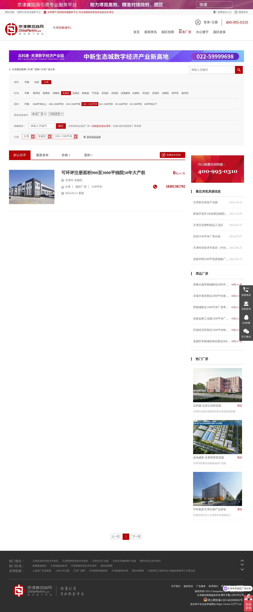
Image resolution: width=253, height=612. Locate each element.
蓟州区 (36, 93)
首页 (136, 32)
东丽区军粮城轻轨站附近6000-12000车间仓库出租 (217, 341)
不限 (26, 82)
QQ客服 (246, 322)
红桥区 (136, 93)
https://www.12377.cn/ (229, 604)
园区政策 (219, 32)
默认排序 (20, 155)
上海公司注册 (62, 570)
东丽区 (66, 93)
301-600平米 (121, 104)
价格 (65, 155)
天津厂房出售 (48, 69)
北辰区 (75, 93)
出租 (36, 82)
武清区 (114, 93)
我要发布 (243, 12)
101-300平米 (135, 104)
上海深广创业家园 (42, 570)
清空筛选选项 (94, 137)
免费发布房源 (173, 155)
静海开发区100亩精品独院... (217, 213)
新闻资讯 (150, 32)
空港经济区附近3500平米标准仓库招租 (217, 330)
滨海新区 (125, 93)
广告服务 (201, 586)
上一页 (115, 536)
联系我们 (213, 586)
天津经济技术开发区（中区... (217, 247)
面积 (87, 155)
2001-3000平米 (56, 104)
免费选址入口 (225, 12)
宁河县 (95, 93)
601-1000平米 (106, 104)
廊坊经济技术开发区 (150, 561)
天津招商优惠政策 (98, 570)
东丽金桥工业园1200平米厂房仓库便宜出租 (217, 318)
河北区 (145, 93)
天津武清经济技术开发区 (45, 561)
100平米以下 (150, 104)
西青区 (46, 93)
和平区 (175, 93)
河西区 (165, 93)
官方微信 (246, 336)
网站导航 (9, 12)
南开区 (185, 93)
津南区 (56, 93)
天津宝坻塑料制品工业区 (217, 225)
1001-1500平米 (89, 104)
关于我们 (176, 586)
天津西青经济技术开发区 (75, 561)
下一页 (136, 536)
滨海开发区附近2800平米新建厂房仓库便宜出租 (217, 296)
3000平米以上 (40, 104)
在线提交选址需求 (101, 126)
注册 (214, 22)
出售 (46, 82)
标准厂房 (185, 32)
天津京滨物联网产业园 (124, 561)
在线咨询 (246, 309)
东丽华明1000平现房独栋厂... (217, 259)
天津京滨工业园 (100, 561)
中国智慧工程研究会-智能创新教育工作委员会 (171, 570)
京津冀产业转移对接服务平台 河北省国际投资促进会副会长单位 (80, 12)
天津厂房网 (33, 69)
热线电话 (246, 295)
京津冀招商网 (19, 69)
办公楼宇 (202, 32)
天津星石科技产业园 (217, 202)
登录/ (207, 22)
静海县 (85, 93)
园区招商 (168, 32)
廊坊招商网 (106, 565)
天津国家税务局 (59, 565)
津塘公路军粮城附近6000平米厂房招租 (217, 284)
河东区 (155, 93)
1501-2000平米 (73, 104)
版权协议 (188, 586)
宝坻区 (105, 93)
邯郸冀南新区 (40, 565)
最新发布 (42, 155)
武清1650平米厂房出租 (217, 236)
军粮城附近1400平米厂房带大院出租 (217, 307)
